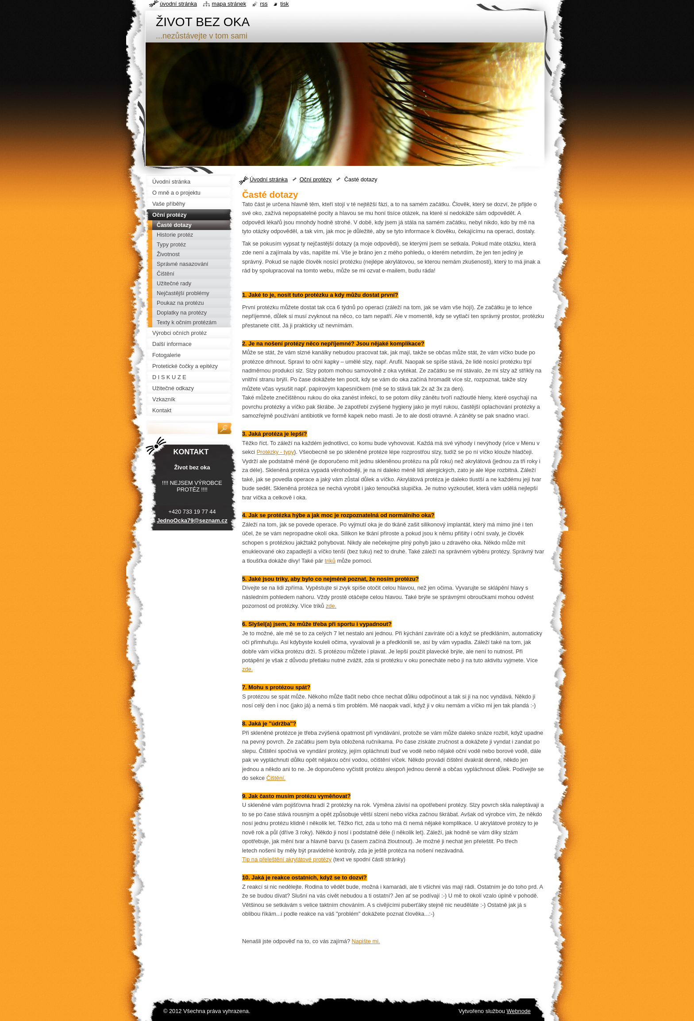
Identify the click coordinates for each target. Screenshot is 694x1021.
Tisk (284, 3)
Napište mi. (366, 941)
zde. (331, 606)
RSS (264, 3)
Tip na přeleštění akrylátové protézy (287, 859)
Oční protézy (316, 179)
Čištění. (275, 778)
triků (330, 560)
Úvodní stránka (269, 179)
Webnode (518, 1011)
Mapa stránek (229, 3)
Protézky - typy (275, 452)
